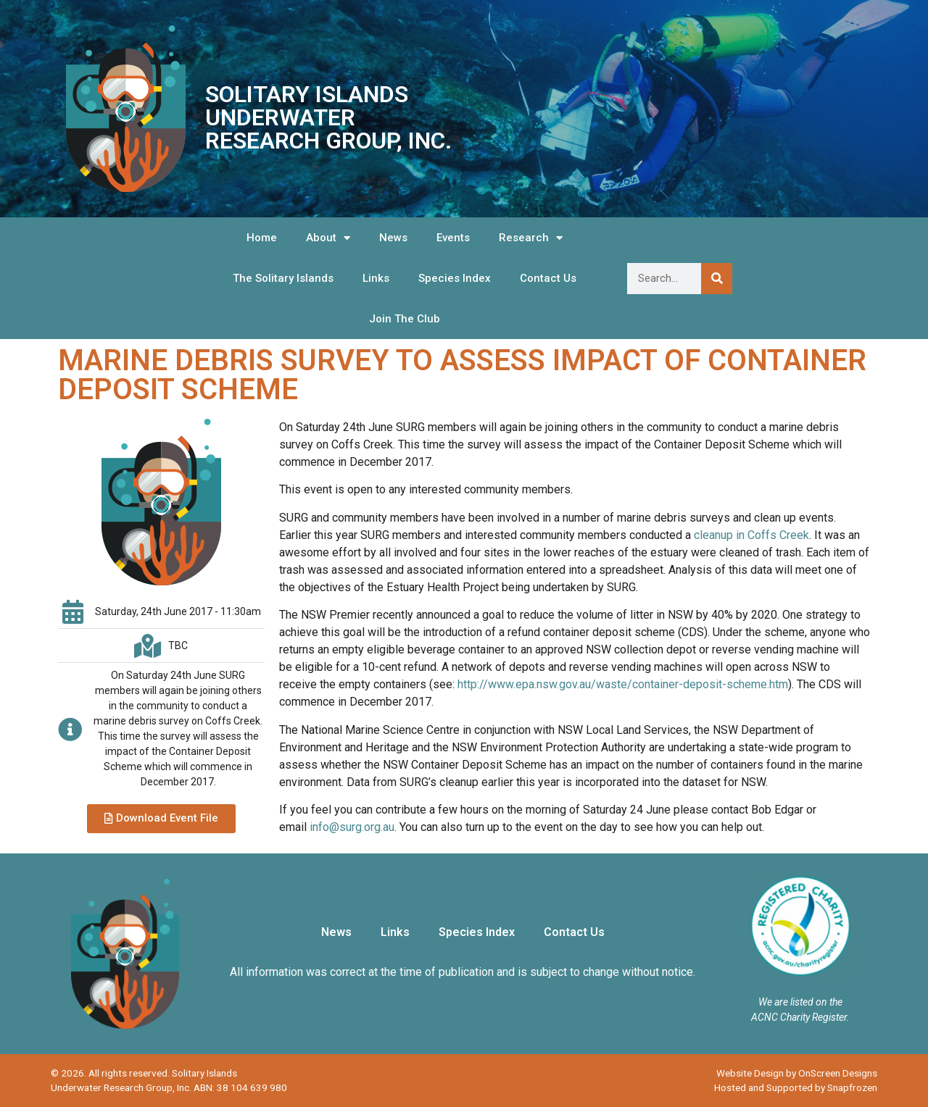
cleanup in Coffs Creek (751, 535)
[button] (161, 818)
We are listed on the (800, 1002)
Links (375, 278)
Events (453, 237)
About (328, 238)
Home (261, 237)
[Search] (716, 278)
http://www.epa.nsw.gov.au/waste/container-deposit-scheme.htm (622, 684)
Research (531, 238)
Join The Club (404, 318)
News (393, 237)
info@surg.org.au (352, 827)
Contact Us (548, 278)
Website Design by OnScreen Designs (796, 1073)
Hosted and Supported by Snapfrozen (795, 1087)
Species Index (454, 278)
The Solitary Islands (283, 278)
